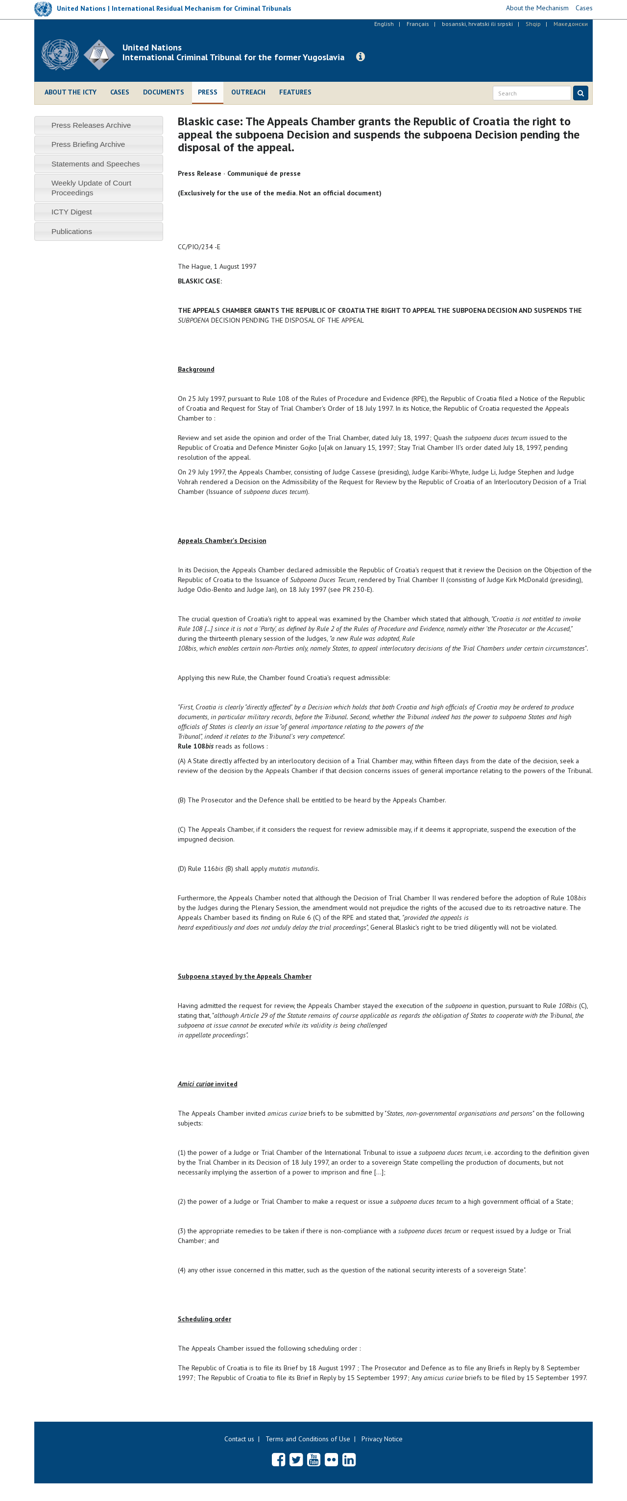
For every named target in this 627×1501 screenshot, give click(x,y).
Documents (163, 92)
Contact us (239, 1438)
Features (295, 92)
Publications (71, 231)
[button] (360, 57)
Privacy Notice (382, 1438)
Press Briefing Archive (88, 144)
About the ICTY (70, 92)
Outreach (248, 92)
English (384, 23)
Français (418, 23)
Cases (119, 92)
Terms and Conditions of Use (307, 1438)
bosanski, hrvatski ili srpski (477, 23)
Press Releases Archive (91, 125)
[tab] (98, 125)
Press (207, 92)
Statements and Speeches (95, 164)
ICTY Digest (71, 212)
